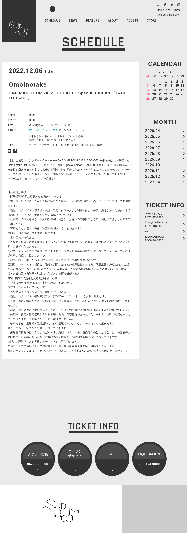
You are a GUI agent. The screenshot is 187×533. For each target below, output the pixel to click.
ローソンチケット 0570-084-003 (156, 224)
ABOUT (113, 20)
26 (148, 98)
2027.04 (152, 182)
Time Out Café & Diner (168, 15)
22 (166, 94)
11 (182, 85)
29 (166, 98)
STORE (151, 20)
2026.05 (152, 136)
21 (160, 94)
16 (171, 90)
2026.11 (152, 171)
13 (154, 90)
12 (148, 90)
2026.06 (152, 142)
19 (148, 94)
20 (154, 94)
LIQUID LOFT (163, 10)
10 (177, 85)
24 (177, 94)
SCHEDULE (52, 20)
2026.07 (152, 148)
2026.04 (152, 131)
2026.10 (152, 165)
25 (182, 94)
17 (177, 90)
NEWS (73, 20)
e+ (146, 231)
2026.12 (152, 176)
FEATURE (92, 20)
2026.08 (152, 153)
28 (160, 98)
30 (171, 98)
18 (182, 90)
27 (154, 98)
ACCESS (132, 20)
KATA (177, 10)
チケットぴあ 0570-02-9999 (154, 215)
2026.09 (152, 159)
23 (171, 94)
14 (160, 90)
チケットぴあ (50, 130)
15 (166, 90)
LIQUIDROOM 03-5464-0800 (154, 238)
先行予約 (34, 130)
